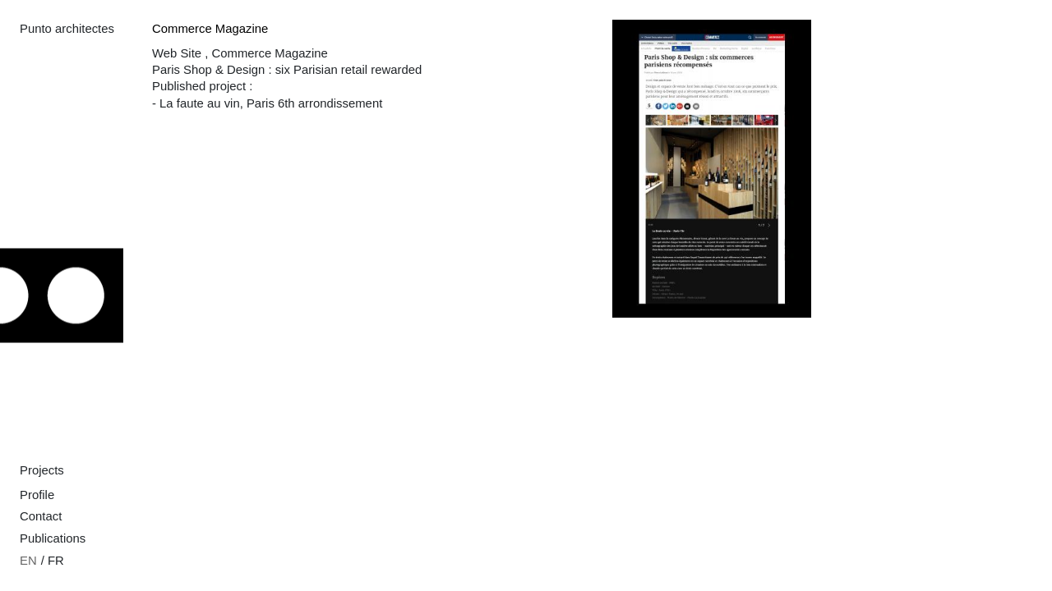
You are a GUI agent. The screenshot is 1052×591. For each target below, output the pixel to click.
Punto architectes (67, 28)
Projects (42, 470)
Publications (52, 538)
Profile (37, 495)
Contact (41, 516)
